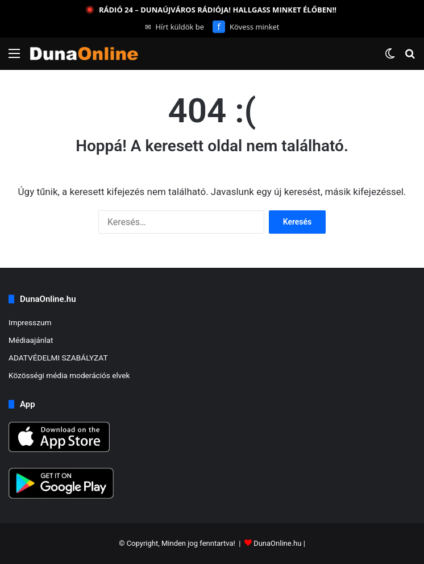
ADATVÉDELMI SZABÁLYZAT (58, 357)
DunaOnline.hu (277, 543)
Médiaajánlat (31, 340)
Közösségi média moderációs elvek (69, 375)
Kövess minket (246, 26)
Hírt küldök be (175, 27)
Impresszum (30, 322)
